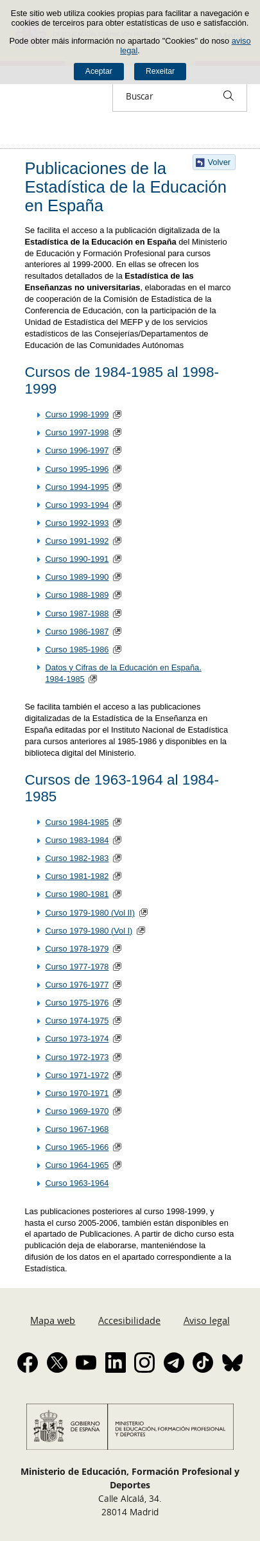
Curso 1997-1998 (76, 432)
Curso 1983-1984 (76, 840)
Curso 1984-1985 (76, 822)
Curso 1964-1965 (76, 1165)
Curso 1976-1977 (76, 984)
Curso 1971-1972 (76, 1075)
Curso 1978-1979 (76, 948)
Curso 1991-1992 (76, 541)
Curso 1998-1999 (76, 414)
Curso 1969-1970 (76, 1111)
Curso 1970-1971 (76, 1093)
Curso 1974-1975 (76, 1020)
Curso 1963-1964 (76, 1183)
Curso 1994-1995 (76, 487)
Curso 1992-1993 (76, 523)
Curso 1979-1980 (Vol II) (89, 913)
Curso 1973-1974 (76, 1038)
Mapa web (52, 1320)
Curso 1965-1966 (76, 1147)
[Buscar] (228, 96)
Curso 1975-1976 (76, 1002)
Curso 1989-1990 (76, 577)
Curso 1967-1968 (76, 1129)
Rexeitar (160, 71)
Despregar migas (20, 136)
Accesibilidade (129, 1320)
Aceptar (98, 71)
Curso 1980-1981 (76, 894)
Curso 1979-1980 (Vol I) (88, 931)
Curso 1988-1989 (76, 595)
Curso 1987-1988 (76, 613)
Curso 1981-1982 (76, 876)
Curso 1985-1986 (76, 649)
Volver (219, 162)
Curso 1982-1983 (76, 858)
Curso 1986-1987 (76, 631)
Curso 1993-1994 (76, 505)
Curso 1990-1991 (76, 559)
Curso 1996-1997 (76, 450)
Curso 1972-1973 (76, 1057)
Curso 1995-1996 (76, 469)
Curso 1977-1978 (76, 966)
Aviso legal (207, 1320)
